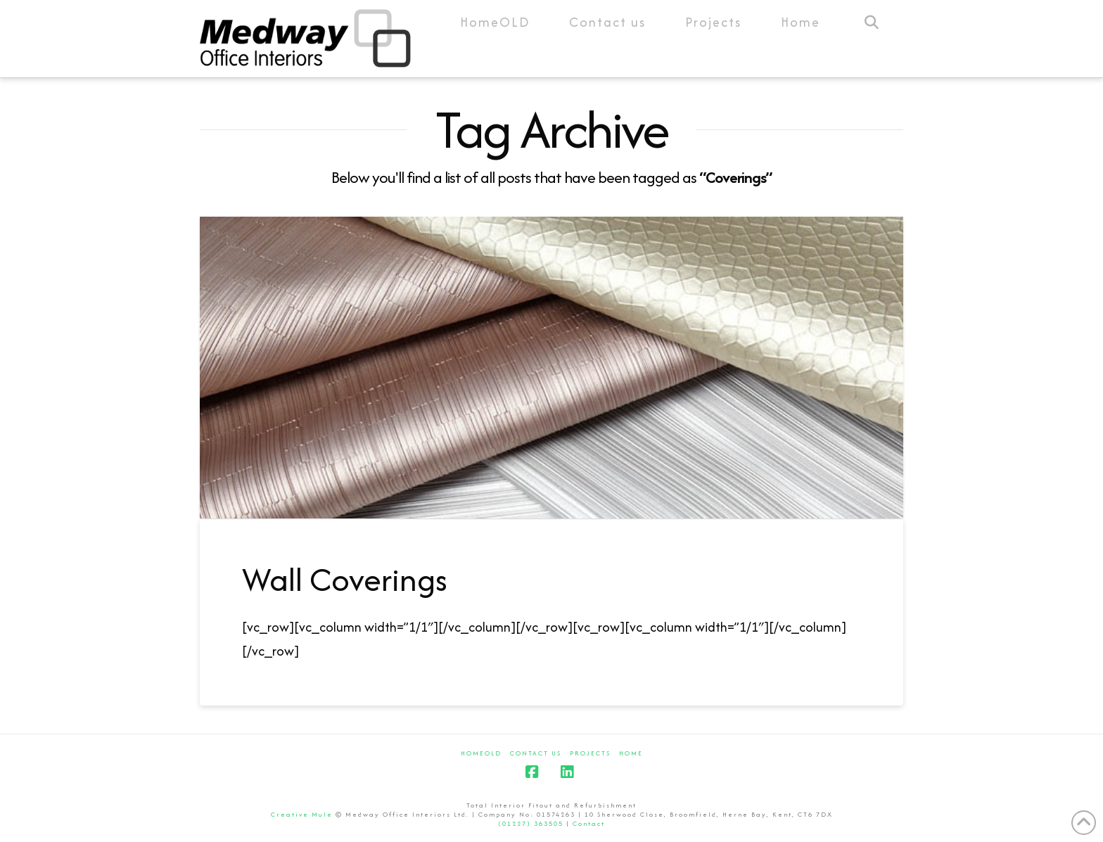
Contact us (535, 753)
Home (631, 753)
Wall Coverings (344, 579)
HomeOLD (481, 753)
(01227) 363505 (530, 823)
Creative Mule (302, 814)
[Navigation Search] (871, 38)
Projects (590, 753)
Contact (589, 823)
